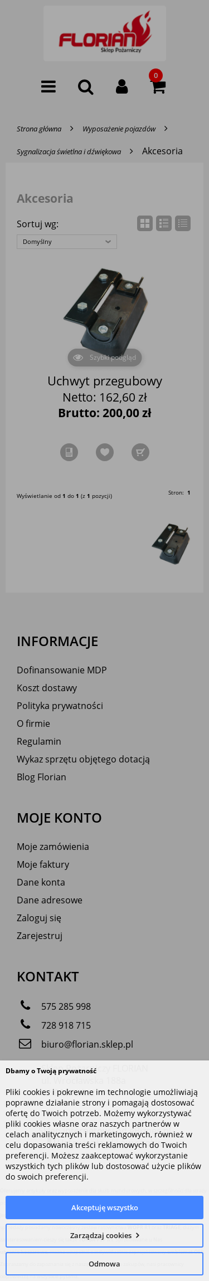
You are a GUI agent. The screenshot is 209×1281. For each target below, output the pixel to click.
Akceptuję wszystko (104, 1207)
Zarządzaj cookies (101, 1235)
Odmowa (104, 1264)
